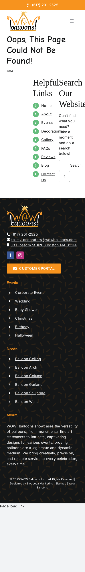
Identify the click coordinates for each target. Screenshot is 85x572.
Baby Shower (26, 309)
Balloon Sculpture (30, 393)
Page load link (12, 506)
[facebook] (10, 255)
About (46, 114)
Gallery (47, 139)
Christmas (23, 318)
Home (46, 105)
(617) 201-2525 (24, 234)
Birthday (22, 327)
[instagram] (20, 255)
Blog (45, 165)
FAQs (45, 148)
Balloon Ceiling (28, 359)
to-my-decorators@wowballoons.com (44, 239)
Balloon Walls (26, 401)
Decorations (51, 131)
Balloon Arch (26, 367)
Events (47, 122)
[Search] (64, 176)
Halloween (24, 335)
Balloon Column (28, 376)
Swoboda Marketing (40, 483)
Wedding (22, 301)
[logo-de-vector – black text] (24, 12)
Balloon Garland (29, 384)
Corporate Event (29, 292)
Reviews (48, 157)
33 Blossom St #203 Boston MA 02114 (43, 245)
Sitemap (60, 483)
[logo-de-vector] (25, 206)
